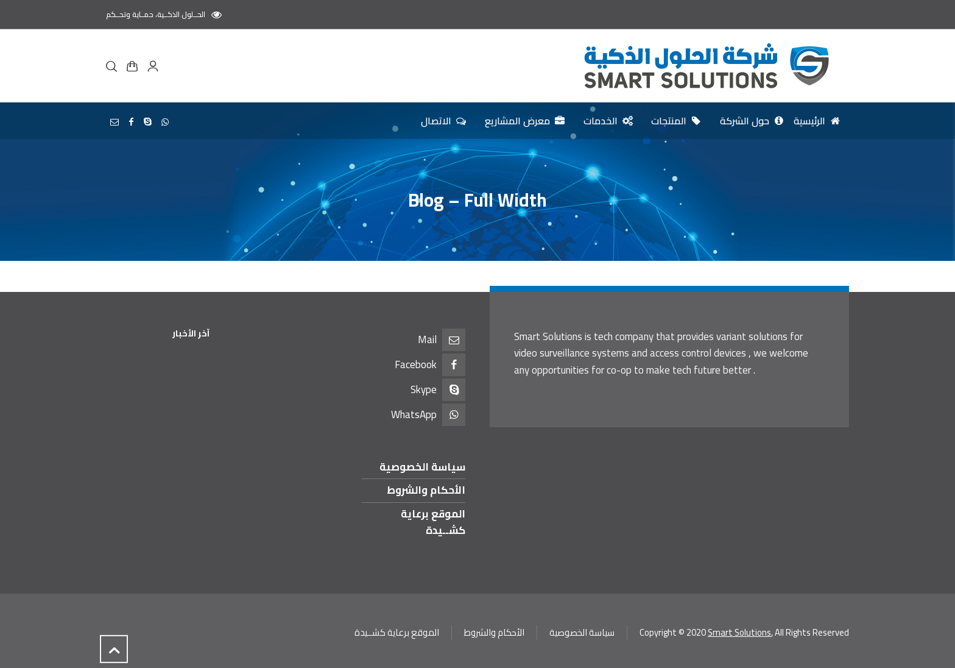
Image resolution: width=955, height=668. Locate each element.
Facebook (416, 364)
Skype (424, 389)
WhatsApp (414, 414)
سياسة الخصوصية (422, 467)
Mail (427, 339)
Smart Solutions (739, 632)
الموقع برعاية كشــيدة (433, 522)
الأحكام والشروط (426, 490)
